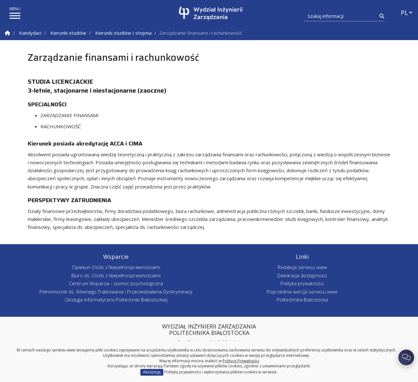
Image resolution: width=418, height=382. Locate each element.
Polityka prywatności (302, 283)
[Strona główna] (211, 13)
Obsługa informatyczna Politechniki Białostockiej (116, 299)
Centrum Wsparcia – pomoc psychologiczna (116, 283)
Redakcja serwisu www (302, 267)
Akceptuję (152, 372)
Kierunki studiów (68, 33)
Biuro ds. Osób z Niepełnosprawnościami (115, 275)
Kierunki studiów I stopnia (123, 33)
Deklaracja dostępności (302, 275)
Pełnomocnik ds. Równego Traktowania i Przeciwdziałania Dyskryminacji (115, 291)
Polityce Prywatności (241, 361)
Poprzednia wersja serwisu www (302, 291)
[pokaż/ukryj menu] (15, 15)
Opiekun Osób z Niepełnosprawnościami (116, 267)
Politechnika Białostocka (302, 299)
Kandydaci (30, 33)
